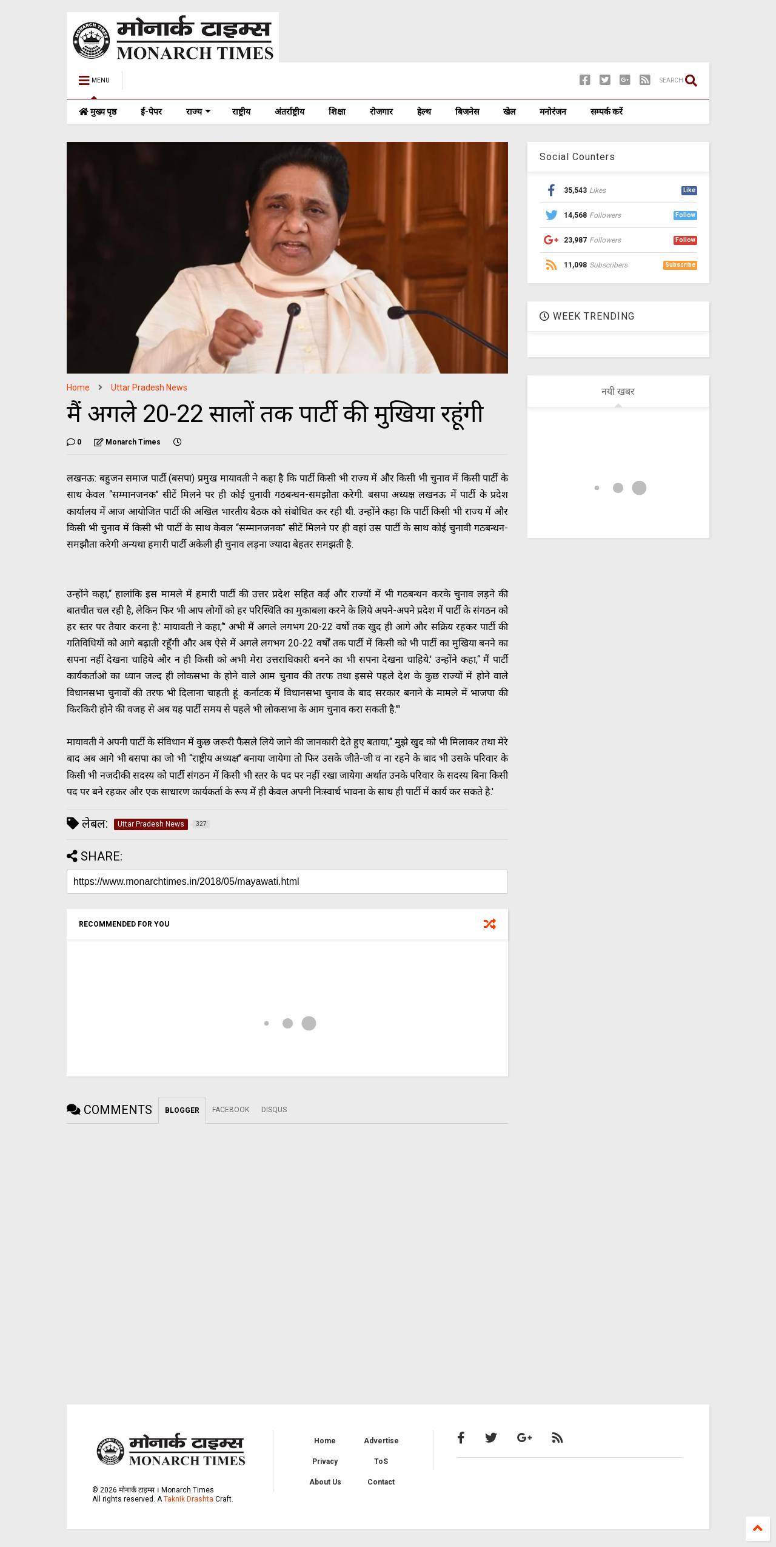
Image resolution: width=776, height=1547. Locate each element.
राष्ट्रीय (241, 111)
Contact (381, 1482)
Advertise (381, 1441)
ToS (381, 1461)
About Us (325, 1482)
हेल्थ (424, 111)
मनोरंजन (553, 111)
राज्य (198, 111)
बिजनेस (467, 111)
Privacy (325, 1461)
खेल (509, 111)
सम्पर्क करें (606, 111)
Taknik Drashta (188, 1499)
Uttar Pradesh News (149, 387)
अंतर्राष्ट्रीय (289, 111)
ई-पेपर (151, 111)
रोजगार (381, 111)
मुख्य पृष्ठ (97, 111)
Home (78, 387)
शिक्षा (337, 111)
